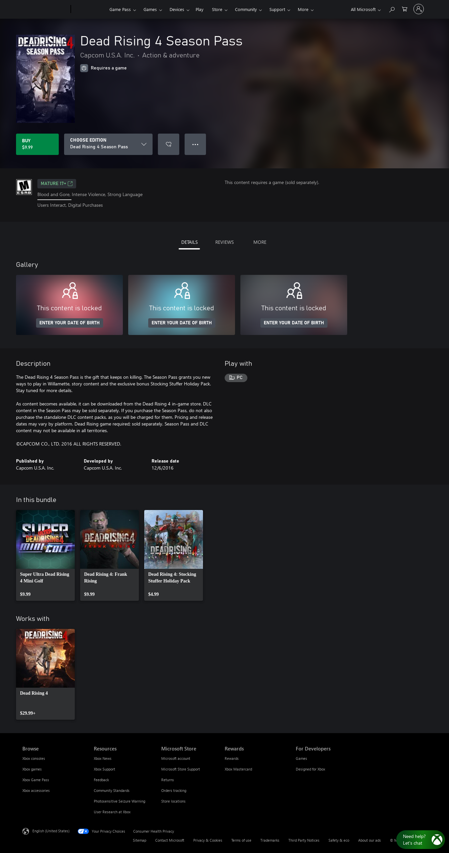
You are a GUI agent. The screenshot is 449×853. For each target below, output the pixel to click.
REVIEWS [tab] (224, 242)
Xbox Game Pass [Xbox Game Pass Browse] (35, 780)
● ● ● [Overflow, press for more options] (195, 144)
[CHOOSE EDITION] (108, 144)
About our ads (369, 840)
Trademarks (269, 840)
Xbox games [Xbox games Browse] (32, 769)
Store (217, 9)
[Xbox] (89, 9)
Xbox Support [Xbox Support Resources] (104, 769)
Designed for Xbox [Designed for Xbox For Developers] (310, 769)
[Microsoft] (45, 9)
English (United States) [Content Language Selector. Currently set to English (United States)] (50, 830)
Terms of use (241, 840)
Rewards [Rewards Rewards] (232, 758)
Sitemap (139, 840)
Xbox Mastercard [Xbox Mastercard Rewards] (238, 769)
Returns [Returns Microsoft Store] (167, 780)
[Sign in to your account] (419, 9)
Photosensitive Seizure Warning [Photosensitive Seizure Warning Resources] (119, 801)
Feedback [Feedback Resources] (101, 780)
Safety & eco (338, 840)
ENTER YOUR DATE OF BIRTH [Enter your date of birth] (69, 323)
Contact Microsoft (169, 840)
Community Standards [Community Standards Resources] (112, 790)
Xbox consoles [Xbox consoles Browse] (33, 758)
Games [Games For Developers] (301, 758)
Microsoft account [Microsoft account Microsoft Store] (175, 758)
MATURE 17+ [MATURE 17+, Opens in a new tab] (57, 183)
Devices (177, 9)
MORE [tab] (259, 242)
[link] (45, 555)
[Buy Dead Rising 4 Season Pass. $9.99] (37, 144)
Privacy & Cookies (207, 840)
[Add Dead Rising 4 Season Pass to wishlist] (168, 144)
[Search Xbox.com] (392, 8)
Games (150, 9)
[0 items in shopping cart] (404, 8)
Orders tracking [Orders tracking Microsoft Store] (173, 790)
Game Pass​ (120, 9)
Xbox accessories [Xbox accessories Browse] (36, 790)
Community (246, 9)
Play (199, 9)
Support (277, 9)
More (303, 9)
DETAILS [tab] (189, 242)
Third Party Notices (303, 840)
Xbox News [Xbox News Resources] (102, 758)
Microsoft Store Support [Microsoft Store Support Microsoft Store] (180, 769)
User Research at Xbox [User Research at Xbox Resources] (112, 812)
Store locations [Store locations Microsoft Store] (173, 801)
